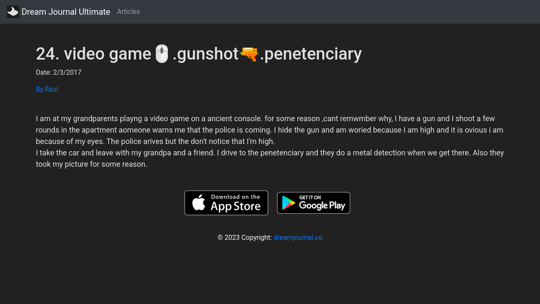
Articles (128, 12)
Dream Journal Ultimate (58, 11)
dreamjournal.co (297, 237)
